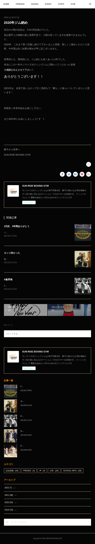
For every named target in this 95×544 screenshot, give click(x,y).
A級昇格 (8, 280)
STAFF (61, 4)
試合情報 (12, 471)
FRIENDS (20, 4)
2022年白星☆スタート (30, 446)
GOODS (34, 4)
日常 (54, 471)
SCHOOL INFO (72, 471)
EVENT (48, 4)
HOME (6, 4)
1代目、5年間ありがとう (17, 226)
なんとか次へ (26, 431)
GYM (73, 4)
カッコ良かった (12, 253)
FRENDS (29, 471)
